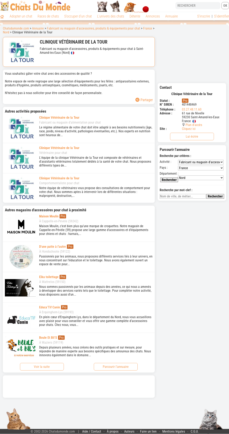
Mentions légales (173, 431)
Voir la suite (42, 367)
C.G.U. (195, 431)
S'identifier (221, 16)
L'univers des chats (110, 16)
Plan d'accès (194, 125)
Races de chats (48, 16)
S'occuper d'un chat (78, 16)
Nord (6, 32)
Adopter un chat (21, 16)
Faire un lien (148, 431)
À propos (112, 431)
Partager (144, 100)
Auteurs (129, 431)
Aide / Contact (91, 431)
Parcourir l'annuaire (116, 367)
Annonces (153, 16)
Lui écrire (192, 136)
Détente (134, 16)
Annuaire (171, 16)
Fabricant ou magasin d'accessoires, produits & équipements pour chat (93, 28)
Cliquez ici (189, 129)
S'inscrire (203, 16)
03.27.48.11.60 (191, 109)
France (147, 28)
